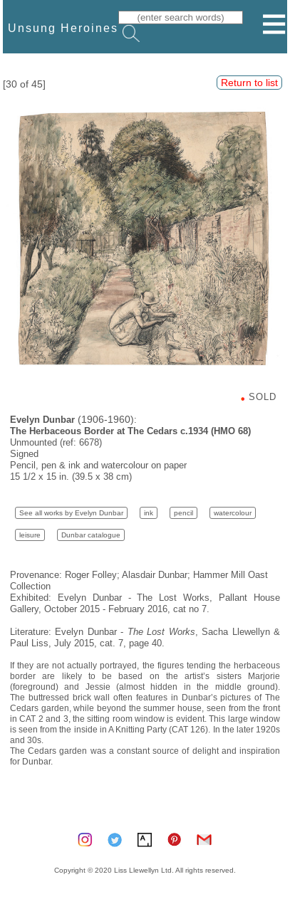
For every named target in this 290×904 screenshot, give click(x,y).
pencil (183, 512)
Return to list (249, 82)
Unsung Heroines (63, 27)
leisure (30, 535)
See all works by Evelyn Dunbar (71, 512)
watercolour (233, 512)
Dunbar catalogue (90, 535)
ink (148, 512)
